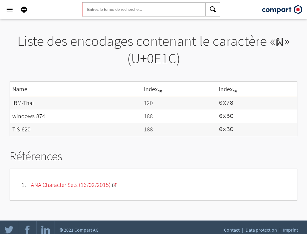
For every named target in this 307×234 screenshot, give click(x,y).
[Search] (213, 9)
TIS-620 (21, 127)
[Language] (24, 9)
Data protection (261, 230)
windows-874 (28, 115)
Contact (232, 230)
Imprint (290, 230)
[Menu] (9, 9)
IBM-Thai (23, 102)
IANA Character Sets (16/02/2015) (70, 183)
